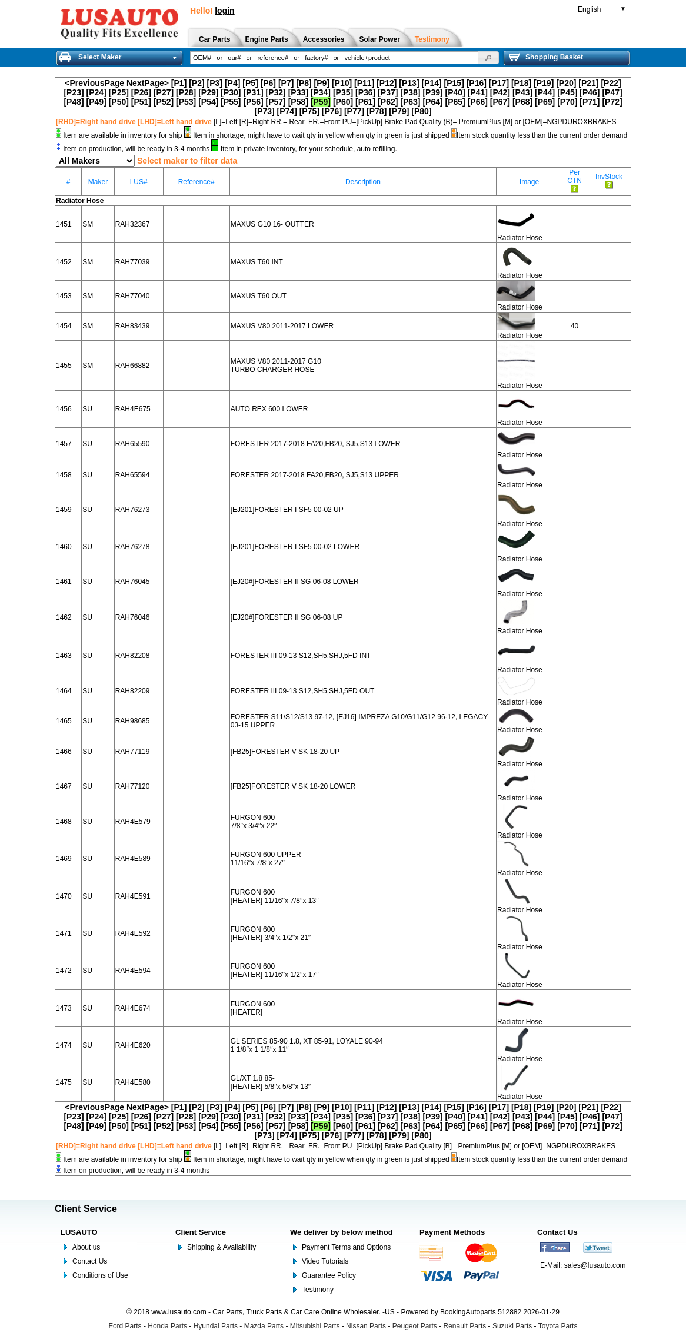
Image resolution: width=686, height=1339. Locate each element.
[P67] (500, 102)
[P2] (196, 83)
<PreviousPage (94, 83)
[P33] (298, 92)
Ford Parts (125, 1326)
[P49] (96, 102)
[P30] (231, 92)
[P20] (566, 83)
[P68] (522, 102)
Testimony (318, 1289)
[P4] (232, 83)
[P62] (388, 102)
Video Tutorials (325, 1261)
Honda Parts (167, 1326)
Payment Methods (452, 1232)
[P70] (567, 102)
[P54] (208, 102)
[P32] (276, 92)
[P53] (186, 102)
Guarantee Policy (329, 1275)
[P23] (74, 92)
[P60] (343, 102)
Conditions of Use (100, 1275)
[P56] (253, 102)
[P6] (268, 83)
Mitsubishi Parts (315, 1326)
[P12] (387, 83)
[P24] (96, 92)
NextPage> (147, 83)
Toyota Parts (558, 1326)
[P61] (365, 102)
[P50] (119, 102)
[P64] (432, 102)
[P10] (342, 83)
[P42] (500, 92)
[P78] (377, 111)
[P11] (364, 83)
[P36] (365, 92)
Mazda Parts (264, 1326)
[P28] (186, 92)
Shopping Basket (546, 57)
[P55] (231, 102)
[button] (488, 57)
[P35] (343, 92)
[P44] (545, 92)
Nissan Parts (366, 1326)
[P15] (454, 83)
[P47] (612, 92)
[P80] (421, 111)
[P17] (499, 83)
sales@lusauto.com (595, 1265)
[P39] (432, 92)
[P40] (455, 92)
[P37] (388, 92)
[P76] (332, 111)
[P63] (410, 102)
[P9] (321, 83)
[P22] (611, 83)
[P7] (286, 83)
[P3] (214, 83)
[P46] (590, 92)
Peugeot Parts (414, 1326)
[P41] (478, 92)
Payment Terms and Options (346, 1247)
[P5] (250, 83)
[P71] (590, 102)
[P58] (298, 102)
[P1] (179, 83)
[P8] (303, 83)
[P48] (74, 102)
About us (86, 1247)
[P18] (521, 83)
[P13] (409, 83)
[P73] (264, 111)
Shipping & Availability (221, 1247)
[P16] (477, 83)
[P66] (478, 102)
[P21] (588, 83)
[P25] (119, 92)
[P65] (455, 102)
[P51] (141, 102)
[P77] (354, 111)
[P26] (141, 92)
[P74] (287, 111)
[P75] (309, 111)
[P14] (431, 83)
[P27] (164, 92)
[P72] (612, 102)
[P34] (321, 92)
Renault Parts (465, 1326)
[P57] (276, 102)
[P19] (544, 83)
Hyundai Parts (216, 1326)
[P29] (208, 92)
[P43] (522, 92)
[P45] (567, 92)
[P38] (410, 92)
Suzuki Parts (512, 1326)
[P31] (253, 92)
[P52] (164, 102)
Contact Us (89, 1261)
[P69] (545, 102)
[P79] (399, 111)
